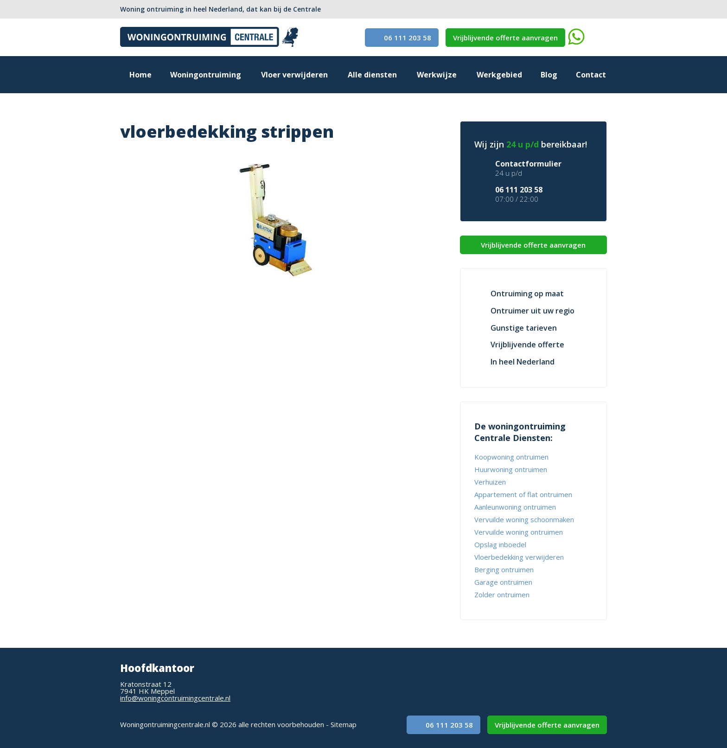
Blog (549, 75)
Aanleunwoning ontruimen (515, 506)
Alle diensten (372, 75)
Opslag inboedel (500, 544)
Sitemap (344, 724)
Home (140, 75)
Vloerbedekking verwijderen (519, 557)
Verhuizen (490, 481)
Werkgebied (499, 75)
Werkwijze (437, 75)
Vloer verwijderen (294, 75)
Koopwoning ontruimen (511, 456)
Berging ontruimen (504, 569)
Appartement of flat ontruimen (523, 494)
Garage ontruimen (503, 582)
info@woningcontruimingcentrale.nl (175, 698)
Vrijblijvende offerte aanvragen (505, 37)
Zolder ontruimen (501, 594)
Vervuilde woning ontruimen (518, 532)
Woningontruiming (205, 75)
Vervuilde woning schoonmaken (524, 519)
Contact (591, 75)
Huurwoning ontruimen (510, 469)
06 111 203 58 (401, 37)
